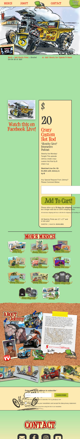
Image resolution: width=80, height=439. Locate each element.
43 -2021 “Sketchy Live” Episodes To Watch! (57, 57)
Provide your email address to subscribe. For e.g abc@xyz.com (43, 399)
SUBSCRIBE (61, 395)
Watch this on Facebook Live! (21, 126)
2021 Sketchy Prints (21, 57)
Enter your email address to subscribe (40, 390)
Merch (10, 57)
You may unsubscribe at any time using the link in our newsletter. (43, 406)
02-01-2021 (60, 224)
